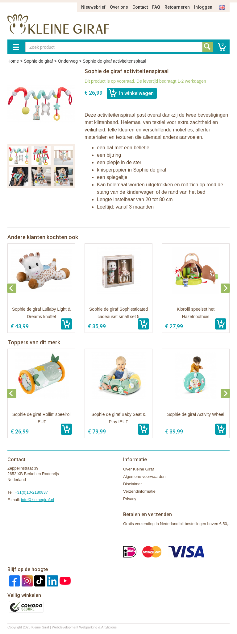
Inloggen (203, 7)
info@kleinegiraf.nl (37, 499)
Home (13, 61)
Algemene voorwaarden (144, 476)
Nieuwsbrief (93, 7)
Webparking (88, 627)
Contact (140, 7)
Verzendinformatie (139, 491)
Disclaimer (132, 484)
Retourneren (177, 7)
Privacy (129, 498)
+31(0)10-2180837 (31, 492)
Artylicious (109, 627)
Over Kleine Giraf (138, 469)
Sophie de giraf (38, 61)
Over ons (119, 7)
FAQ (156, 7)
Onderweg (68, 61)
